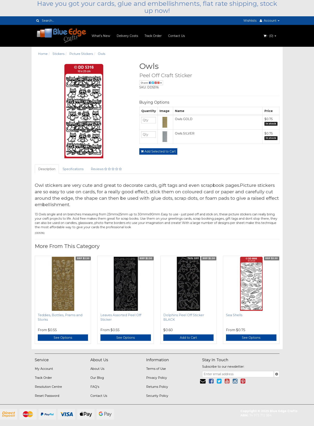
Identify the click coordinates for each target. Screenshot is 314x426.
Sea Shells (234, 315)
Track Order (153, 36)
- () (270, 36)
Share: (151, 82)
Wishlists (249, 21)
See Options (63, 338)
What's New (101, 36)
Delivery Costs (127, 36)
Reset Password (47, 396)
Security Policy (157, 396)
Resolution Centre (48, 387)
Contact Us (176, 36)
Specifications (73, 169)
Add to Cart (188, 338)
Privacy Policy (156, 378)
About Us (97, 369)
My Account (44, 369)
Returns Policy (157, 387)
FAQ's (94, 387)
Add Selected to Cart (158, 151)
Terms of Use (156, 369)
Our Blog (97, 378)
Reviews (106, 169)
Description (46, 169)
